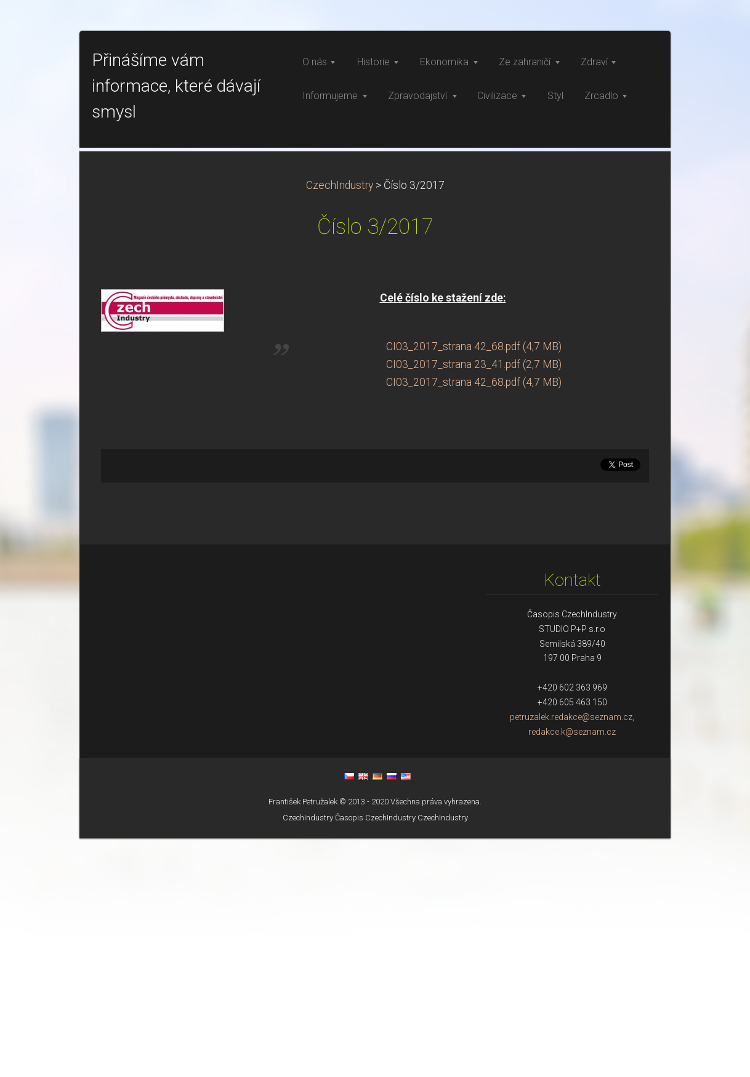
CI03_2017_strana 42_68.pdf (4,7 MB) (474, 585)
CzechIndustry (339, 424)
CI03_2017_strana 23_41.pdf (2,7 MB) (474, 603)
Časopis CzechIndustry (375, 1056)
